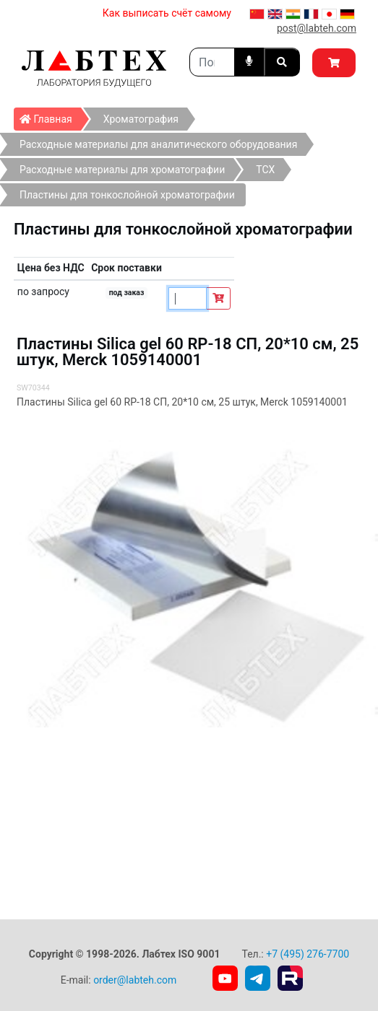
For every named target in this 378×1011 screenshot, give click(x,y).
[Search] (212, 62)
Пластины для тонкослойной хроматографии (127, 195)
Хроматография (141, 119)
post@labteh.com (316, 28)
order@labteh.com (134, 980)
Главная (50, 116)
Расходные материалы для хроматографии (122, 169)
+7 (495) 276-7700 (307, 954)
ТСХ (265, 169)
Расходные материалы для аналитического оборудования (158, 144)
